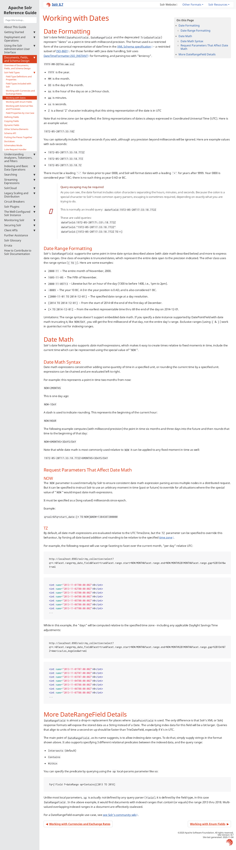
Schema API (10, 133)
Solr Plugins (19, 206)
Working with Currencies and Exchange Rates (20, 92)
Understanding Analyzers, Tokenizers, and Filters (19, 157)
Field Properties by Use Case (20, 112)
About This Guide (15, 27)
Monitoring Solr (19, 220)
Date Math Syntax (192, 41)
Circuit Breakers (14, 201)
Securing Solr (19, 225)
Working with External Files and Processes (19, 107)
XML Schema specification (134, 46)
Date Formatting (189, 25)
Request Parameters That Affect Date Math (204, 47)
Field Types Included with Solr (18, 85)
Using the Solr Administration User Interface (19, 49)
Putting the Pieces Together (18, 137)
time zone (165, 537)
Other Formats (191, 4)
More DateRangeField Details (197, 54)
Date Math (185, 36)
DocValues (9, 141)
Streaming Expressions (19, 181)
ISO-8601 (62, 51)
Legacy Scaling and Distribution (19, 194)
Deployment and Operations (19, 38)
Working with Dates (16, 97)
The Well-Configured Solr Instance (19, 213)
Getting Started (19, 32)
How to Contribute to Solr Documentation (17, 252)
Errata (8, 245)
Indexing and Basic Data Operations (19, 167)
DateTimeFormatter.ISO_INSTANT (66, 56)
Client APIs (19, 230)
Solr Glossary (12, 240)
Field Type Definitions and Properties (19, 78)
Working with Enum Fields (19, 101)
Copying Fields (11, 121)
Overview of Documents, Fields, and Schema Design (17, 67)
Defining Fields (11, 117)
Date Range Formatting (195, 30)
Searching (19, 174)
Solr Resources (217, 4)
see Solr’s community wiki (119, 815)
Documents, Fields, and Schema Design (19, 59)
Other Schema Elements (16, 129)
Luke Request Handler (15, 149)
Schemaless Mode (13, 145)
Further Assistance (16, 235)
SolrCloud (19, 188)
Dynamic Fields (11, 125)
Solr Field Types (19, 72)
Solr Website (168, 4)
